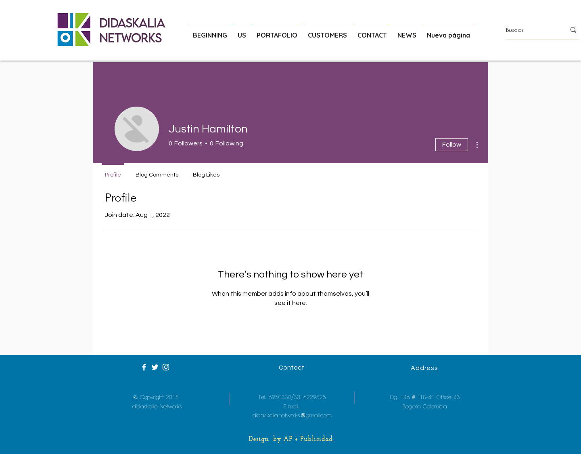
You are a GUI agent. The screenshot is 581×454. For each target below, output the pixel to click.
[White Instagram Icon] (165, 367)
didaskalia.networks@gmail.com (292, 415)
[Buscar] (530, 30)
